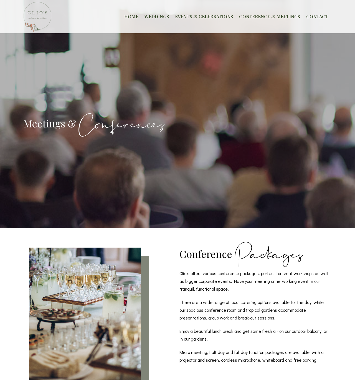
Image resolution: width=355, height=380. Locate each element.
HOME (131, 16)
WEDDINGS (156, 16)
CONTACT (317, 16)
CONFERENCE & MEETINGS (269, 16)
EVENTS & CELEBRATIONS (204, 16)
